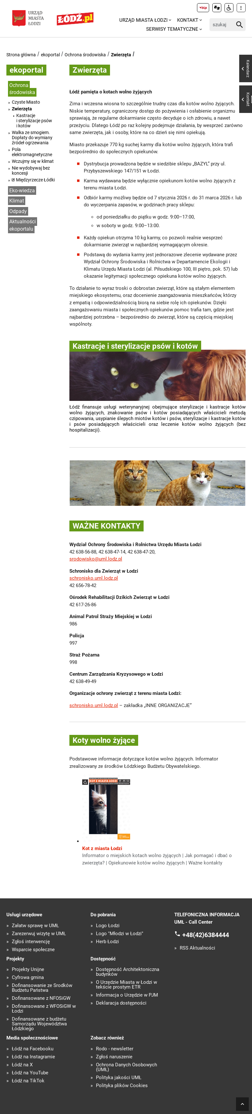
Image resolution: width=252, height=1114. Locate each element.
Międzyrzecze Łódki (35, 179)
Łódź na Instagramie (33, 1056)
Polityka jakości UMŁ (118, 1077)
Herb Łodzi (107, 941)
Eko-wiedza (22, 190)
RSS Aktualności (197, 948)
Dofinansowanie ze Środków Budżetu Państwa (42, 988)
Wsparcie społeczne (33, 949)
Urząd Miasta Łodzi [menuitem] (143, 20)
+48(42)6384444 (205, 935)
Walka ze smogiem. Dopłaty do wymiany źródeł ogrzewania (32, 137)
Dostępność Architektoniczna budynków (127, 972)
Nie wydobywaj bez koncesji (31, 170)
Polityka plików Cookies (122, 1085)
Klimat (16, 201)
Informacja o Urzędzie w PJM (127, 995)
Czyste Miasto (26, 102)
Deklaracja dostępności (121, 1003)
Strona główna (21, 54)
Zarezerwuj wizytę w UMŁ (39, 933)
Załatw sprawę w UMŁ (35, 925)
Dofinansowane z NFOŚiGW (41, 998)
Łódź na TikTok (28, 1080)
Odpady (18, 211)
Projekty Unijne (28, 969)
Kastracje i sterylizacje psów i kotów (34, 120)
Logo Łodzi (108, 925)
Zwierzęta (121, 54)
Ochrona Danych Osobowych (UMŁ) (126, 1067)
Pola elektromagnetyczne (32, 152)
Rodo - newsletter (114, 1048)
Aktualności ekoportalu (22, 225)
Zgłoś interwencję (31, 941)
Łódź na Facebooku (32, 1048)
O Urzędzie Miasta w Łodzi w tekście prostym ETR (126, 985)
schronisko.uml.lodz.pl (93, 578)
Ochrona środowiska (85, 54)
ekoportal (50, 54)
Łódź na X (22, 1064)
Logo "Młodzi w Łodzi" (119, 933)
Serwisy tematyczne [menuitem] (172, 29)
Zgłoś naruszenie (114, 1056)
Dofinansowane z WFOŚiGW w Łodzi (44, 1009)
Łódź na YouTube (30, 1072)
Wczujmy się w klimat (33, 161)
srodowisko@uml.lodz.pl (95, 559)
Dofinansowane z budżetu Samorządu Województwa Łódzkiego (39, 1024)
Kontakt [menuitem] (187, 20)
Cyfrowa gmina (28, 977)
